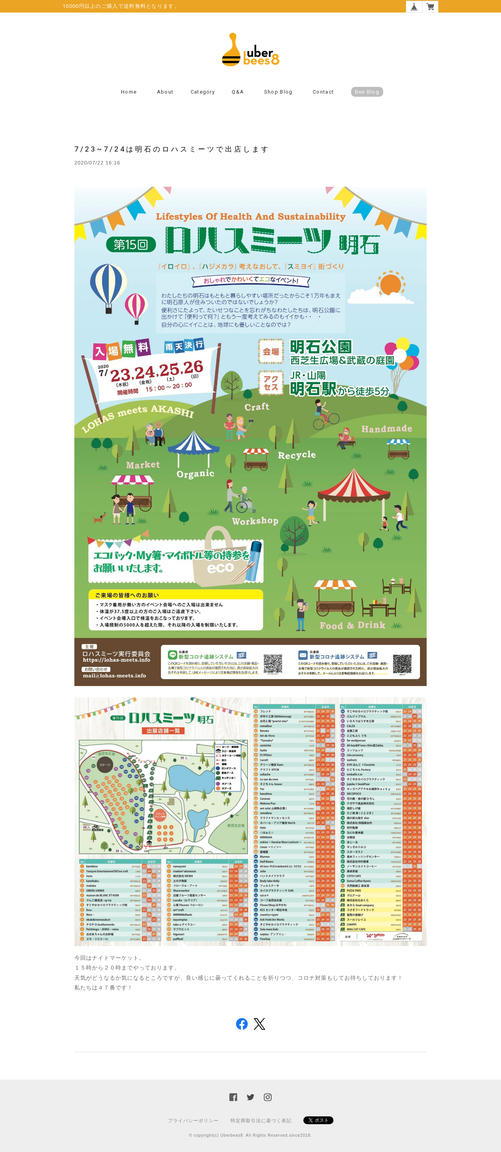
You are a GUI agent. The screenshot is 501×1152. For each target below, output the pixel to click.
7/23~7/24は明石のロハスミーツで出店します (172, 149)
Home (129, 92)
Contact (323, 92)
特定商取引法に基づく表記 (261, 1120)
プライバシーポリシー (193, 1120)
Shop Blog (278, 92)
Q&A (238, 92)
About (165, 92)
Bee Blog (367, 92)
